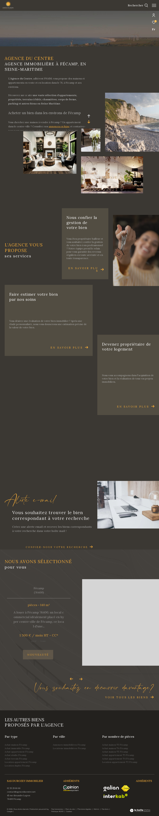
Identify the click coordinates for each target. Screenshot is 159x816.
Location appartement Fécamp (21, 762)
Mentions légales (84, 809)
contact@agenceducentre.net (21, 792)
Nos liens (105, 809)
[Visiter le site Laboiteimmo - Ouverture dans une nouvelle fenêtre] (140, 811)
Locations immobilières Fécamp (69, 748)
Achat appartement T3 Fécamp (118, 755)
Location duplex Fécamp (17, 765)
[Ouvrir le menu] (154, 5)
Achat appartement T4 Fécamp (118, 758)
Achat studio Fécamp (15, 755)
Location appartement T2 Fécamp (119, 762)
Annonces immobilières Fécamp (69, 744)
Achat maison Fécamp (16, 744)
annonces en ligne (59, 126)
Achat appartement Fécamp (19, 751)
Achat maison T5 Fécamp (115, 751)
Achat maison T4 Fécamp (115, 748)
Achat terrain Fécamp (16, 758)
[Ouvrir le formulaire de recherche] (138, 5)
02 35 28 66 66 (13, 788)
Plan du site (70, 809)
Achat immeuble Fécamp (17, 748)
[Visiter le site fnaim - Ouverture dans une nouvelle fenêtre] (125, 788)
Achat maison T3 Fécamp (115, 744)
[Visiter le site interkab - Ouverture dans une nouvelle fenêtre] (116, 796)
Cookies (69, 811)
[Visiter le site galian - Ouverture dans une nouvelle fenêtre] (111, 788)
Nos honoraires (57, 809)
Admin (97, 809)
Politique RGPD (57, 811)
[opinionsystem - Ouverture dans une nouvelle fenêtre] (72, 788)
